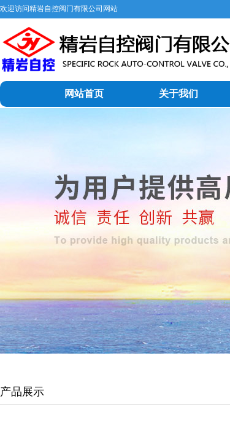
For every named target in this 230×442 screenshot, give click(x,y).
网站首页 (84, 93)
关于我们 (178, 93)
